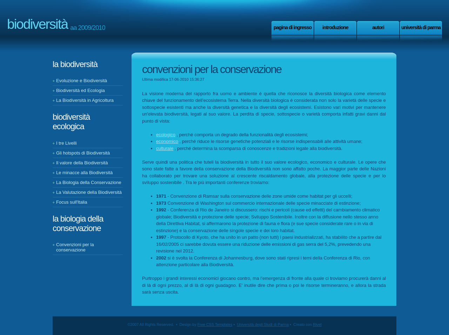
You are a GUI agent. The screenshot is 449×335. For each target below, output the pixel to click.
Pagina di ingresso (292, 27)
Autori (378, 27)
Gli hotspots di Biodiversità (83, 153)
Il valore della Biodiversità (82, 162)
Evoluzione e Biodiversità (81, 80)
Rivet (317, 324)
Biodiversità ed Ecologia (80, 90)
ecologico (165, 134)
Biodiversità (37, 24)
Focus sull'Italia (71, 202)
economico (167, 141)
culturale (164, 148)
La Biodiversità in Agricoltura (85, 100)
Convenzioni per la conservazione (75, 247)
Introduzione (335, 27)
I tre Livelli (66, 143)
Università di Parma (421, 27)
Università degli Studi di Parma (263, 324)
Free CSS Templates (215, 324)
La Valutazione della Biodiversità (89, 192)
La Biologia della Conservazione (88, 182)
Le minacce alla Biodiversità (84, 172)
